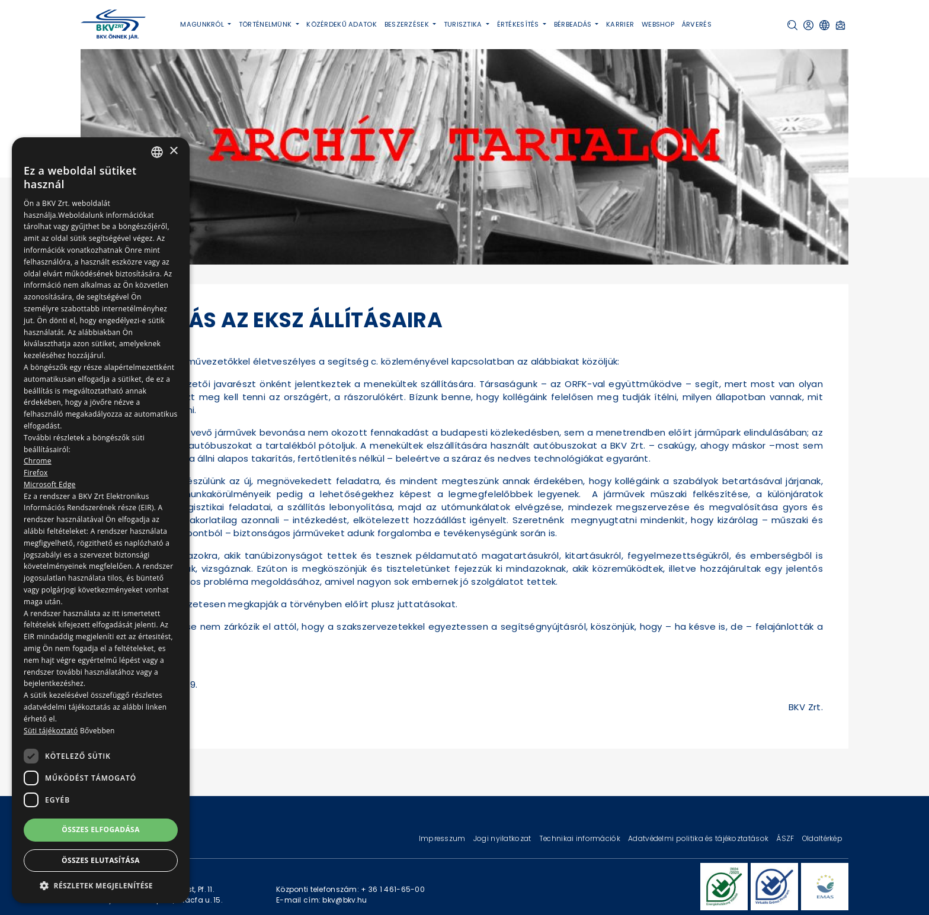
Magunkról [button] (203, 24)
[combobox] (157, 152)
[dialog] (101, 520)
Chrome (38, 461)
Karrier (620, 24)
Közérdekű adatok (341, 24)
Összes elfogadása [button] (101, 829)
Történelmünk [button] (266, 24)
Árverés (697, 24)
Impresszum (443, 838)
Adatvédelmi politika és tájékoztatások (699, 838)
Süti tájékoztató (51, 731)
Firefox (36, 473)
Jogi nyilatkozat (503, 838)
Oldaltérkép (822, 838)
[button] (792, 25)
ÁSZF (786, 838)
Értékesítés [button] (519, 24)
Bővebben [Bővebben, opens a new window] (97, 731)
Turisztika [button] (464, 24)
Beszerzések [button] (408, 24)
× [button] (173, 151)
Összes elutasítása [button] (101, 860)
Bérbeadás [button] (574, 24)
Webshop (658, 24)
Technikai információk (580, 838)
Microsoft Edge (50, 484)
